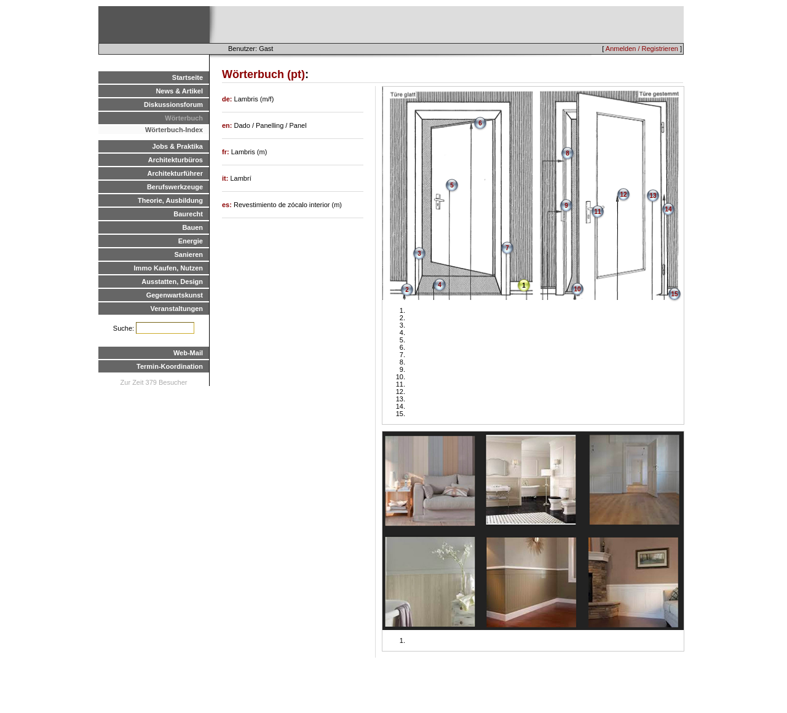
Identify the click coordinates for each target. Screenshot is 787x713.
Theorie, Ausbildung (170, 200)
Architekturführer (175, 173)
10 (577, 289)
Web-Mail (188, 352)
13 (652, 195)
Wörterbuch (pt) (263, 74)
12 (623, 194)
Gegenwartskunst (174, 295)
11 (597, 211)
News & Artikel (179, 91)
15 (674, 294)
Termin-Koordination (169, 366)
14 (668, 209)
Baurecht (188, 214)
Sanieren (189, 254)
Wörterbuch (184, 118)
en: (228, 125)
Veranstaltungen (176, 308)
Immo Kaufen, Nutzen (168, 268)
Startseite (187, 77)
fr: (226, 152)
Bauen (192, 227)
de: (228, 99)
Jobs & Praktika (177, 146)
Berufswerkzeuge (175, 187)
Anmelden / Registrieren (642, 48)
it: (226, 178)
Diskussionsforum (173, 104)
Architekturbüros (175, 159)
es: (228, 204)
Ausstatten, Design (172, 281)
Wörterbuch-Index (174, 129)
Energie (190, 241)
